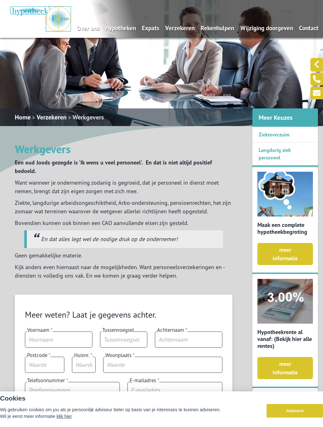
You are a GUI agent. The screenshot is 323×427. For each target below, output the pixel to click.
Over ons (88, 28)
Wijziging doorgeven (266, 28)
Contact (309, 28)
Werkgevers (88, 117)
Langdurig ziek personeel (275, 154)
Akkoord (294, 412)
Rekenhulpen (217, 28)
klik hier (64, 418)
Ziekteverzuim (274, 134)
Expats (150, 28)
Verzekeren (180, 28)
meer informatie (285, 254)
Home (23, 117)
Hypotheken (120, 28)
